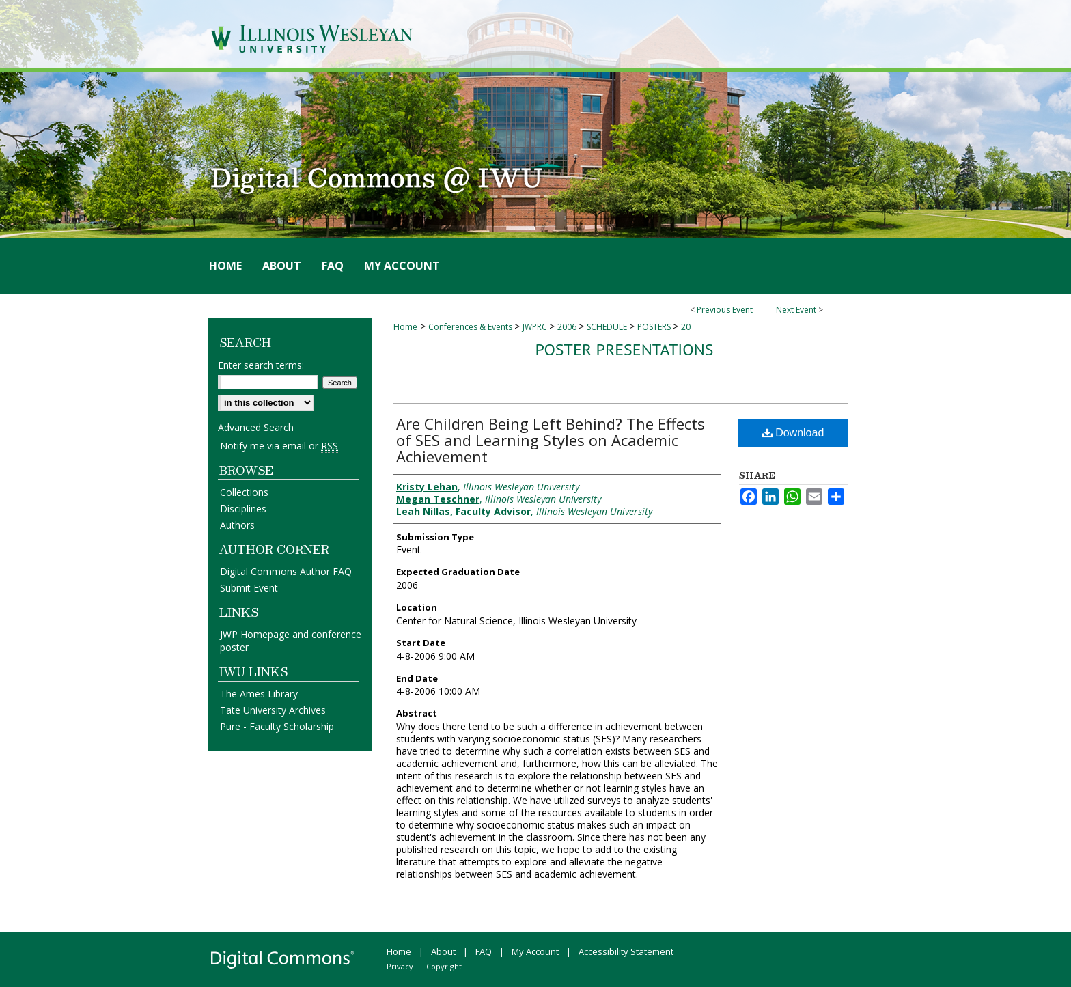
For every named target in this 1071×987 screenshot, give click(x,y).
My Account (535, 951)
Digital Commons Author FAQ (286, 571)
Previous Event (725, 310)
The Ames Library (259, 693)
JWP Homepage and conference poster (290, 641)
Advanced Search (256, 427)
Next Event (796, 310)
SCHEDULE (608, 327)
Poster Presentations (624, 349)
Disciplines (243, 508)
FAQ (483, 951)
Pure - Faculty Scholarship (277, 726)
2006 (568, 327)
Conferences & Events (471, 327)
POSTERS (655, 327)
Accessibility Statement (626, 951)
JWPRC (536, 327)
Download (793, 433)
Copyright (444, 966)
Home (405, 327)
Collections (244, 492)
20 (686, 327)
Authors (237, 524)
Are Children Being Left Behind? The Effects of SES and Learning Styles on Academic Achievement (550, 440)
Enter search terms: (261, 365)
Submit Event (249, 587)
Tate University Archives (273, 710)
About (443, 951)
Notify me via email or (279, 445)
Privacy (400, 966)
